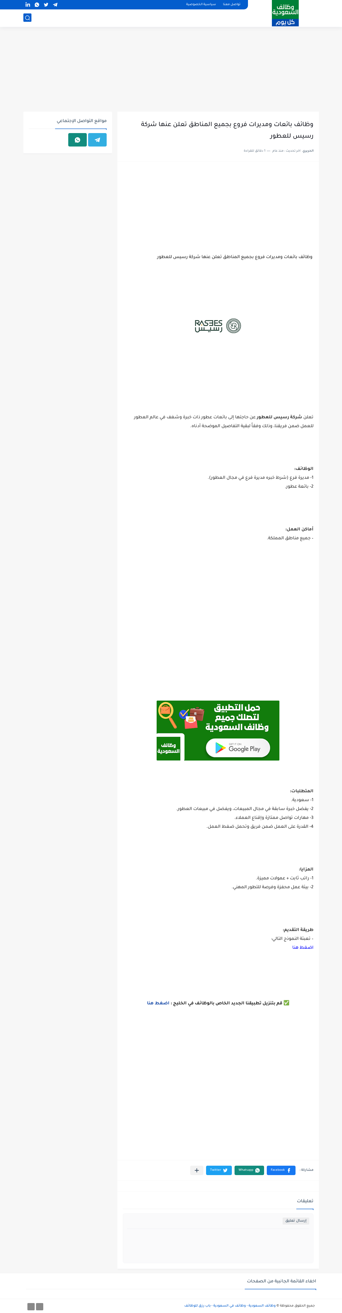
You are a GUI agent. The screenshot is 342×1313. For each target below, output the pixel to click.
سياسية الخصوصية (201, 4)
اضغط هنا (303, 947)
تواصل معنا (231, 4)
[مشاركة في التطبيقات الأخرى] (196, 1170)
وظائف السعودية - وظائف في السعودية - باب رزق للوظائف (230, 1306)
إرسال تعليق (296, 1221)
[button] (281, 1170)
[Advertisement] (171, 70)
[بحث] (27, 18)
